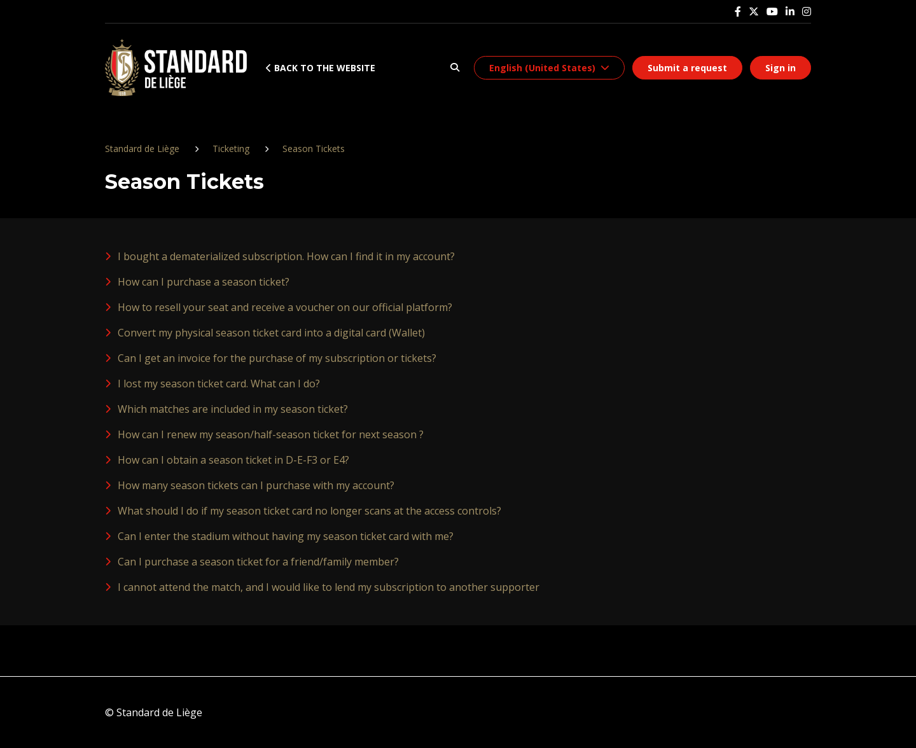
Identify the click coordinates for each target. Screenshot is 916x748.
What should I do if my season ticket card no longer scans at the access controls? (309, 511)
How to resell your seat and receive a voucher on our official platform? (285, 307)
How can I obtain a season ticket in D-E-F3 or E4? (233, 460)
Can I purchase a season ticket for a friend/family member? (258, 562)
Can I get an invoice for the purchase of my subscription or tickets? (277, 358)
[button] (454, 68)
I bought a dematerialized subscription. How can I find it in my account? (286, 256)
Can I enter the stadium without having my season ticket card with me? (286, 536)
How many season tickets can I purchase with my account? (256, 485)
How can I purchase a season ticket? (203, 282)
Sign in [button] (780, 68)
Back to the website (320, 68)
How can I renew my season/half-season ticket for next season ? (271, 434)
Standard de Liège (142, 148)
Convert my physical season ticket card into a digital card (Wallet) (271, 333)
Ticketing (230, 148)
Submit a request (687, 68)
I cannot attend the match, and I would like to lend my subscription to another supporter (328, 587)
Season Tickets (313, 148)
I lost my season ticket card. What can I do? (219, 384)
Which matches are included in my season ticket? (233, 409)
